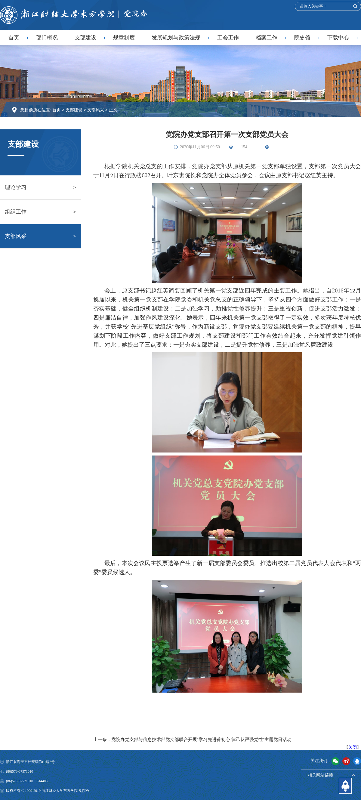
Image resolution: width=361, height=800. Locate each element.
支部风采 (95, 110)
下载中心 (338, 38)
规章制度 (124, 38)
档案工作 (266, 38)
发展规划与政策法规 (176, 38)
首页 (13, 38)
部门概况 (47, 38)
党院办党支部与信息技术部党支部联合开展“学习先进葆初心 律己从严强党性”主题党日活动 (201, 739)
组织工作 (15, 212)
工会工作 (228, 38)
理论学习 (15, 187)
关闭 (352, 747)
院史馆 (302, 38)
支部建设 (85, 38)
